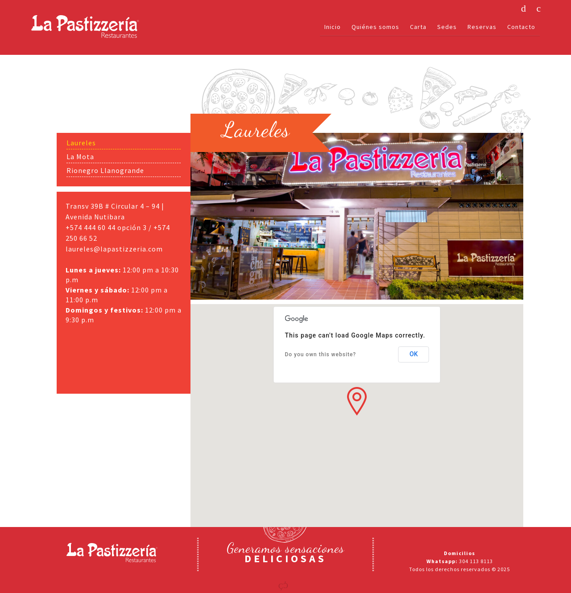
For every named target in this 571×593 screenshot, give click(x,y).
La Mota (80, 156)
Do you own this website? (320, 354)
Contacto (521, 27)
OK (414, 354)
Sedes (447, 27)
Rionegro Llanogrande (105, 170)
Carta (418, 27)
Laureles (81, 142)
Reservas (482, 27)
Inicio (332, 27)
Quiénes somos (375, 27)
